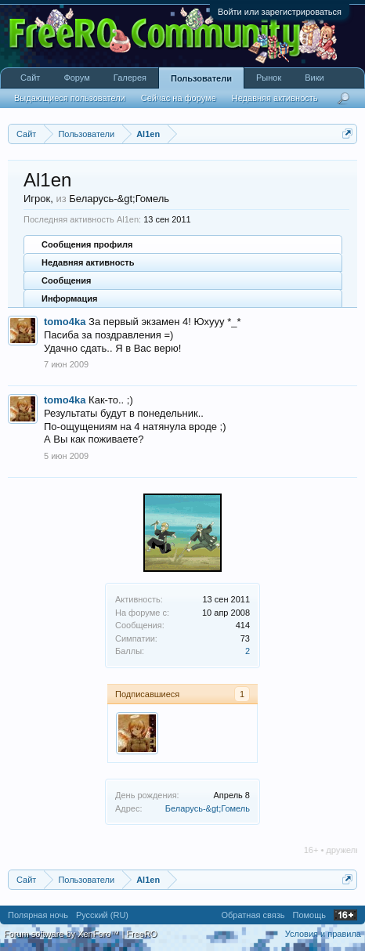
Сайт (30, 77)
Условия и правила (323, 933)
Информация (69, 298)
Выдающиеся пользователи (69, 98)
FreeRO (141, 933)
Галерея (130, 77)
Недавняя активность (88, 262)
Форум (76, 77)
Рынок (268, 77)
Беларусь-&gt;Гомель (207, 808)
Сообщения (66, 280)
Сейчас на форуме (178, 98)
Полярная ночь (38, 915)
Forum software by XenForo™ (62, 933)
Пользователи (201, 78)
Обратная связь (252, 915)
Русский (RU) (102, 915)
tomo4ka (64, 321)
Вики (314, 77)
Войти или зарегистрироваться (280, 11)
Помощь (310, 915)
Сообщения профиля (87, 244)
